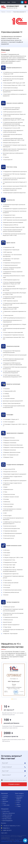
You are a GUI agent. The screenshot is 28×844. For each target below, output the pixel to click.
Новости (4, 799)
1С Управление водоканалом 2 (10, 265)
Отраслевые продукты (19, 798)
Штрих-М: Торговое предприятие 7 (11, 624)
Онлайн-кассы (5, 811)
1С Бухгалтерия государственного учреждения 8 (14, 474)
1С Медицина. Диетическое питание (11, 452)
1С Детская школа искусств (9, 526)
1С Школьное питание (8, 504)
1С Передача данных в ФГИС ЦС (10, 224)
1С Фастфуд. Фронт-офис (9, 567)
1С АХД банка (6, 388)
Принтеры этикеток (6, 818)
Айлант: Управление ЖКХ (9, 286)
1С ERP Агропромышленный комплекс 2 (12, 111)
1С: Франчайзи (5, 805)
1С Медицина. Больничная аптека (11, 440)
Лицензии (18, 800)
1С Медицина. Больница (9, 437)
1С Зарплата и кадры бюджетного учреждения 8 (14, 480)
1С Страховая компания (9, 398)
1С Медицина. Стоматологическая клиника (13, 447)
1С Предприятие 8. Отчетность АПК (11, 128)
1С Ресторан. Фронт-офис (9, 564)
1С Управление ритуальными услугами (12, 590)
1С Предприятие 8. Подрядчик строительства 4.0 (15, 208)
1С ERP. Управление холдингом (10, 300)
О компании (5, 795)
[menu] (25, 7)
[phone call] (25, 2)
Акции (8, 2)
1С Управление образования (10, 530)
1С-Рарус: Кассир (7, 627)
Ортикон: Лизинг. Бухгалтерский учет (12, 403)
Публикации (5, 801)
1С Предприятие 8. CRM (8, 247)
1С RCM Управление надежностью (11, 279)
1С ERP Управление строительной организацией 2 (15, 220)
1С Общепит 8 (6, 555)
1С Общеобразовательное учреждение (12, 533)
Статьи (4, 803)
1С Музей (5, 487)
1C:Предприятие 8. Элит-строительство (12, 217)
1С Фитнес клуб (6, 585)
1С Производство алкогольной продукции (13, 76)
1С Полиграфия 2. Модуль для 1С (11, 419)
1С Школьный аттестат (8, 538)
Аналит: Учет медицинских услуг (10, 454)
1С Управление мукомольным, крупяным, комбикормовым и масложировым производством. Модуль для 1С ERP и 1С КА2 (14, 124)
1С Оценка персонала (8, 315)
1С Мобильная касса (8, 619)
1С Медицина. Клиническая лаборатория (13, 445)
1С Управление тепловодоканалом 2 (12, 262)
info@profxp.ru (6, 828)
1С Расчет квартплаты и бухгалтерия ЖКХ (13, 332)
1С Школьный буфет (8, 506)
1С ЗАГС (5, 513)
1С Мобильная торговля (9, 606)
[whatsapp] (22, 2)
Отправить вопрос (14, 784)
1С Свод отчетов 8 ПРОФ (9, 469)
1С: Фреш (18, 806)
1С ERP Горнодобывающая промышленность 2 (14, 317)
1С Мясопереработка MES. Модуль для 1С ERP (14, 82)
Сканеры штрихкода (7, 815)
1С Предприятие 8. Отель (9, 560)
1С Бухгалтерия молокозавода (10, 87)
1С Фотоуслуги (6, 587)
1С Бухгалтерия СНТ (7, 159)
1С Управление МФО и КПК (9, 391)
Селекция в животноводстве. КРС (11, 142)
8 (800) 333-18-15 (7, 830)
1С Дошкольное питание (9, 494)
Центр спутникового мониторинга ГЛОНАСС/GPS (15, 186)
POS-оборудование (6, 816)
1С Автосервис (6, 552)
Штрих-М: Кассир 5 (7, 622)
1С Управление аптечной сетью (10, 617)
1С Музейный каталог (8, 489)
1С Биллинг (5, 594)
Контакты (14, 2)
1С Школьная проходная (9, 535)
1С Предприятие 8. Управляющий (11, 249)
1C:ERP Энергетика (7, 252)
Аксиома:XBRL (6, 396)
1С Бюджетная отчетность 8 (10, 471)
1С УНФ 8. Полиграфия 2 (9, 421)
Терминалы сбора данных (8, 813)
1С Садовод (6, 157)
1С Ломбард (6, 393)
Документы (5, 797)
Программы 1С (20, 795)
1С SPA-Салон (6, 550)
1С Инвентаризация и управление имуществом (14, 192)
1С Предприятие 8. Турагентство (11, 573)
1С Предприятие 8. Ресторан (10, 562)
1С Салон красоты (7, 580)
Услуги (18, 802)
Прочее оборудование (7, 820)
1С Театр (5, 491)
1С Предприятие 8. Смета (9, 215)
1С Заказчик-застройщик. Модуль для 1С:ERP (14, 227)
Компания (3, 2)
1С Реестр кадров (7, 515)
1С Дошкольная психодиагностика (11, 528)
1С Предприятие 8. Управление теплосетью (13, 334)
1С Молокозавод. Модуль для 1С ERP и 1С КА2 (14, 85)
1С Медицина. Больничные (9, 450)
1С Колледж (6, 499)
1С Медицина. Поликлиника (9, 442)
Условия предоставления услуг (19, 841)
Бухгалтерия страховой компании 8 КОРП (13, 400)
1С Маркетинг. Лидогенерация (10, 633)
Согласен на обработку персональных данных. (15, 780)
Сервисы (18, 804)
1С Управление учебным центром (11, 592)
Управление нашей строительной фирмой (13, 222)
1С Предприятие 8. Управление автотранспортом (15, 171)
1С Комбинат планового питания (11, 496)
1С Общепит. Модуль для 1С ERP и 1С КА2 (13, 557)
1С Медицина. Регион (8, 457)
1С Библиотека (6, 501)
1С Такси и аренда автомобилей (10, 582)
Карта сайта (4, 832)
